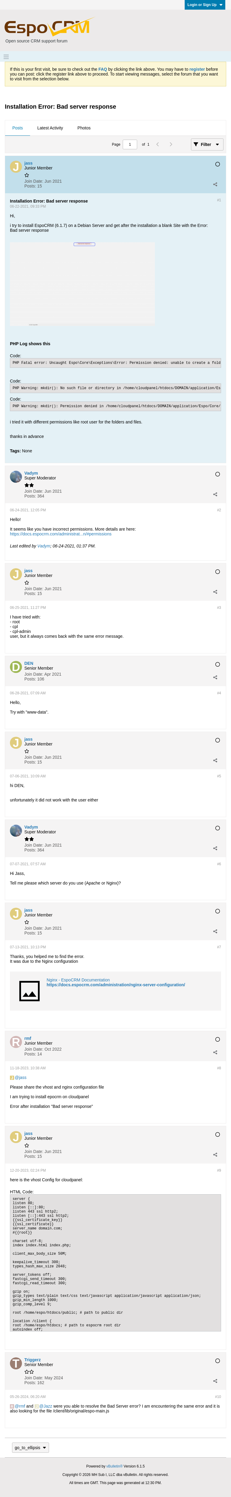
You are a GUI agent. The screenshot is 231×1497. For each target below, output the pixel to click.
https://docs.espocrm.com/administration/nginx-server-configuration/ (116, 984)
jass (22, 1077)
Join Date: (33, 181)
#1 (219, 200)
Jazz (48, 1406)
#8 (219, 1068)
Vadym (43, 546)
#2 (219, 510)
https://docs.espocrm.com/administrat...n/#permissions (61, 534)
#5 (219, 776)
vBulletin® (114, 1466)
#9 (219, 1170)
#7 (219, 947)
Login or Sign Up (205, 5)
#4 (219, 693)
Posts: (30, 186)
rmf (22, 1406)
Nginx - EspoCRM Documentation (78, 980)
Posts (17, 128)
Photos (84, 128)
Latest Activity (50, 128)
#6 (219, 864)
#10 (218, 1397)
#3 (219, 608)
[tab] (17, 128)
